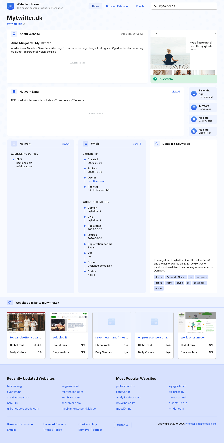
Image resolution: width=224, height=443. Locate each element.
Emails (140, 6)
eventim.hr (14, 392)
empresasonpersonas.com (156, 337)
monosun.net (177, 397)
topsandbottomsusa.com (27, 337)
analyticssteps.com (128, 397)
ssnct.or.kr (123, 392)
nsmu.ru (12, 403)
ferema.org (14, 386)
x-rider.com (176, 408)
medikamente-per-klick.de (79, 408)
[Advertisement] (77, 72)
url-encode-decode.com (23, 408)
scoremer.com (71, 403)
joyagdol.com (177, 386)
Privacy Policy (52, 429)
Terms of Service (54, 424)
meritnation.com (72, 392)
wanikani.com (71, 397)
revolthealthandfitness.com (114, 337)
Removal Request (90, 429)
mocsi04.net (124, 408)
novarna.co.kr (125, 403)
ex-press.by (176, 392)
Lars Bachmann (96, 181)
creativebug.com (18, 397)
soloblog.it (60, 337)
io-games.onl (70, 386)
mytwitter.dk (16, 23)
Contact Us (122, 425)
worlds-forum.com (193, 337)
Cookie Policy (87, 424)
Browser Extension (117, 6)
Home (95, 6)
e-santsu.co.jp (178, 403)
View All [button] (176, 91)
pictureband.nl (125, 386)
